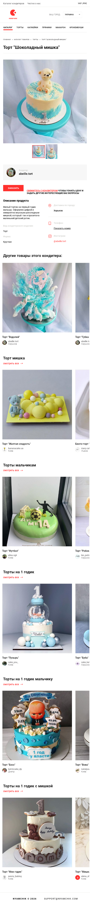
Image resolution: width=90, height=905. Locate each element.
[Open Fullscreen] (82, 138)
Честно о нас (34, 3)
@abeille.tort (60, 241)
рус (85, 3)
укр (80, 3)
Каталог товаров (21, 39)
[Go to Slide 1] (38, 151)
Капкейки (32, 27)
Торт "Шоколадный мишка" (54, 39)
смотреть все (11, 363)
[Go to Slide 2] (51, 151)
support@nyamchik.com (60, 898)
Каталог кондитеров (13, 3)
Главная (7, 39)
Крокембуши (76, 27)
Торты (19, 27)
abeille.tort (26, 173)
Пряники (47, 27)
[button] (45, 101)
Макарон (60, 27)
